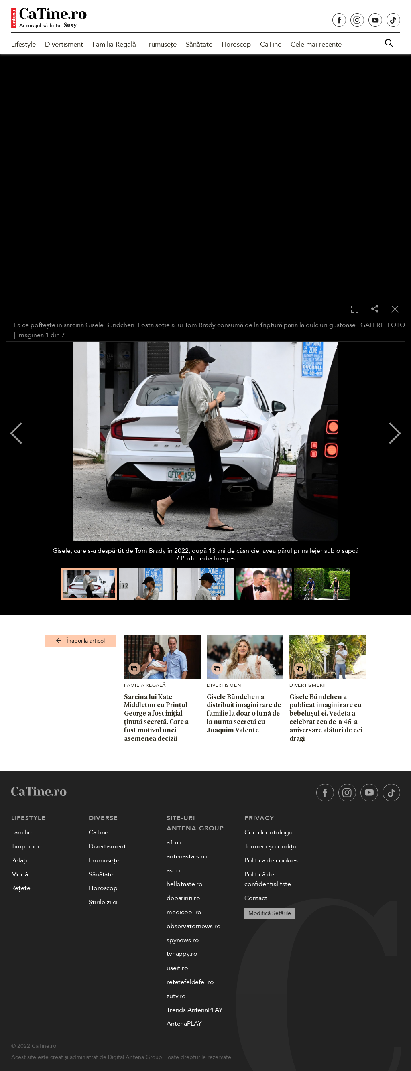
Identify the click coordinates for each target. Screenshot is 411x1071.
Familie (21, 832)
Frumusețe (161, 44)
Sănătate (199, 44)
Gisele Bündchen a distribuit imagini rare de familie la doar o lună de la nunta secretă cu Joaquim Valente (244, 713)
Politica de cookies (271, 860)
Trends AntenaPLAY (194, 1010)
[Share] (375, 309)
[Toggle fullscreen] (355, 309)
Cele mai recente (316, 44)
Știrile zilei (103, 902)
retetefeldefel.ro (190, 982)
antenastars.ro (187, 856)
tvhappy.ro (182, 953)
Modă (19, 874)
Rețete (21, 888)
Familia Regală (114, 44)
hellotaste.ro (185, 884)
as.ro (173, 870)
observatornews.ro (193, 926)
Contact (255, 898)
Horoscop (236, 44)
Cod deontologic (269, 832)
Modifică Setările (269, 913)
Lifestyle (23, 44)
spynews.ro (183, 940)
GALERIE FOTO (382, 324)
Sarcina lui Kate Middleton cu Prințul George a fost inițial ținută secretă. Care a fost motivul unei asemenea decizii (156, 717)
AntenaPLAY (184, 1023)
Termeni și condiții (270, 846)
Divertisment (64, 44)
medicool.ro (184, 912)
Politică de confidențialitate (267, 879)
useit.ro (177, 967)
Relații (20, 860)
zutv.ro (176, 996)
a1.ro (174, 842)
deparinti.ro (183, 898)
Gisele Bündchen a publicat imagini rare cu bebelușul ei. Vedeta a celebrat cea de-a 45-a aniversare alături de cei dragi (325, 717)
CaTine (270, 44)
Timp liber (25, 846)
